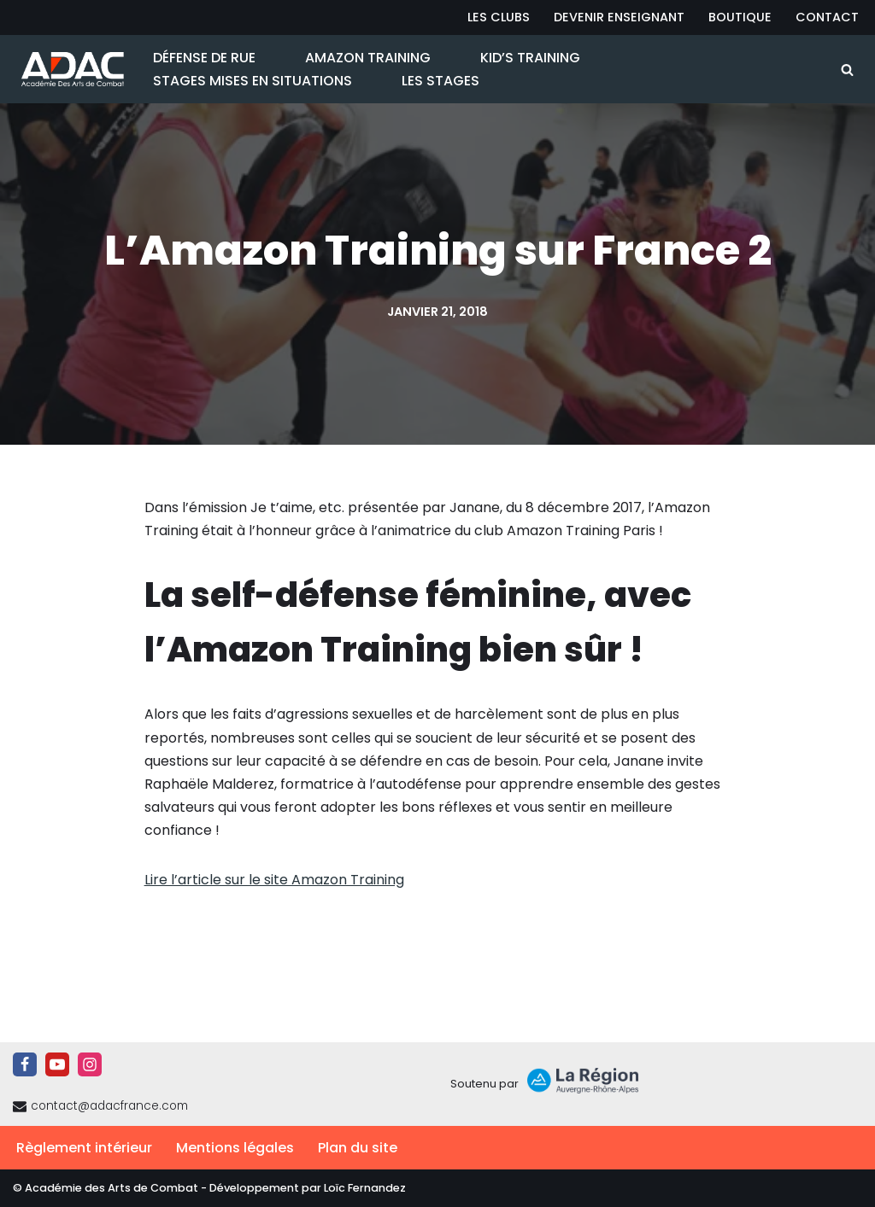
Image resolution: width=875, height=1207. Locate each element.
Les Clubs (498, 17)
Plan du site (357, 1147)
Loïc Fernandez (365, 1188)
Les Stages (440, 80)
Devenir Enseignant (619, 17)
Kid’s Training (530, 57)
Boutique (740, 17)
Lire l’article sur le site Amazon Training (274, 879)
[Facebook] (25, 1064)
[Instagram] (90, 1064)
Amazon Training (368, 57)
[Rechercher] (847, 69)
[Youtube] (57, 1064)
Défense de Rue (204, 57)
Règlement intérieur (84, 1147)
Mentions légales (235, 1147)
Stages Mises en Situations (252, 80)
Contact (827, 17)
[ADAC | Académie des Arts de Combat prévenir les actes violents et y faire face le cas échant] (68, 69)
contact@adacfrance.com (109, 1106)
